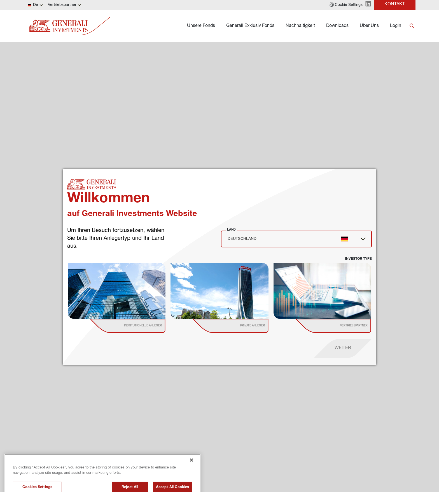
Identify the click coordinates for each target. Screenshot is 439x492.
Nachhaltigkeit (300, 26)
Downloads (337, 26)
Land (231, 229)
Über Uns (369, 26)
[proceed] (343, 348)
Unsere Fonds (201, 26)
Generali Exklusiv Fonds (250, 26)
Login (395, 26)
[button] (346, 5)
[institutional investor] (136, 325)
